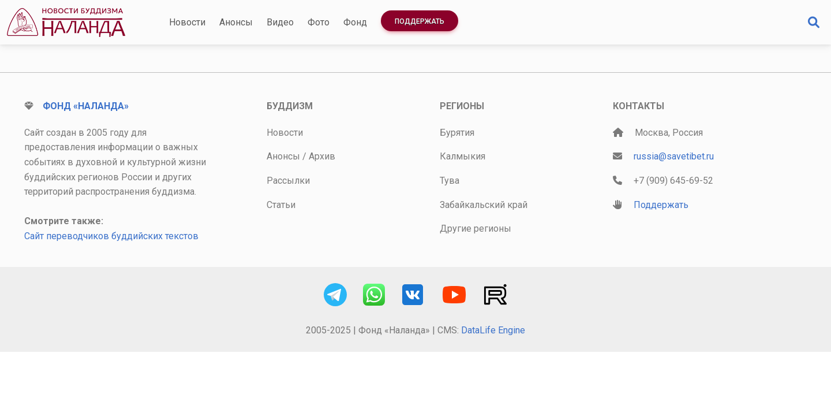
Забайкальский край (483, 204)
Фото (319, 22)
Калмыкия (462, 156)
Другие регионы (475, 228)
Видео (280, 22)
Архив (322, 156)
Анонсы (236, 22)
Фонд (355, 22)
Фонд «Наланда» (86, 106)
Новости (187, 22)
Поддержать (419, 21)
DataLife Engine (493, 330)
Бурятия (457, 132)
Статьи (281, 204)
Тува (449, 180)
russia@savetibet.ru (674, 156)
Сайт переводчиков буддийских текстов (111, 236)
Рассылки (288, 180)
